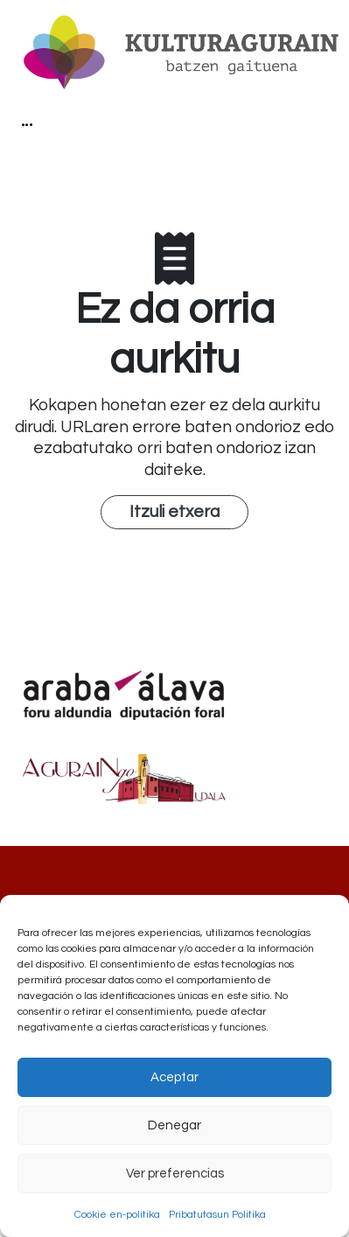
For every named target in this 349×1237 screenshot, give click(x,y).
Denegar (174, 1125)
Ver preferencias (175, 1173)
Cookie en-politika (117, 1214)
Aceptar (174, 1077)
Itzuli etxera (174, 512)
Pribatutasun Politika (217, 1214)
